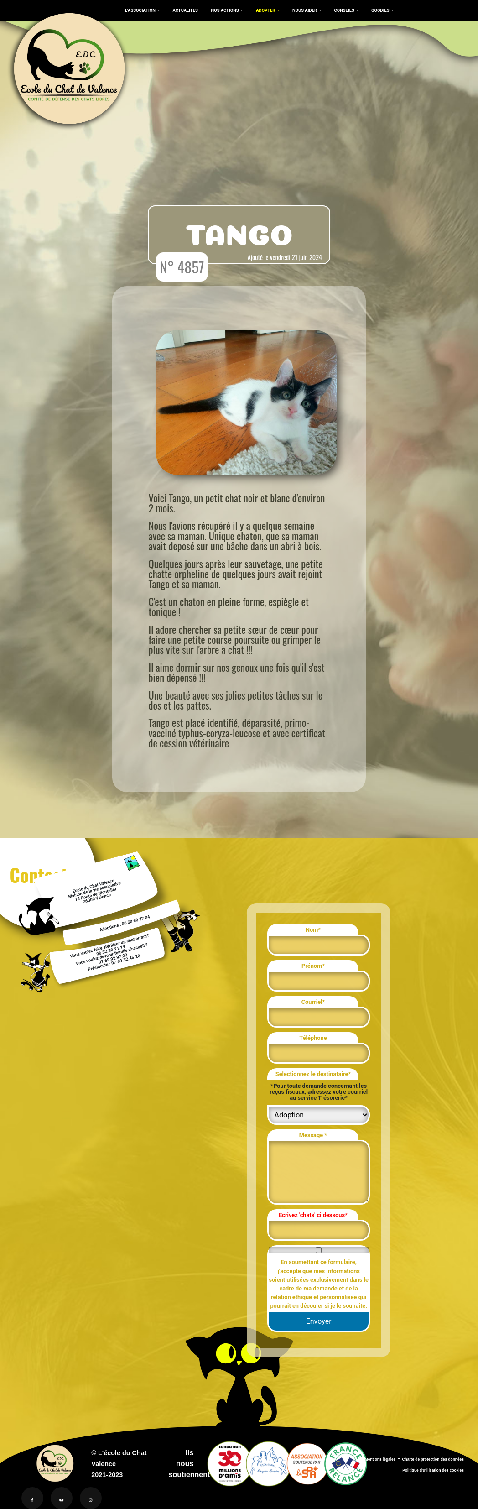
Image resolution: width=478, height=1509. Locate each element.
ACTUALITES (185, 10)
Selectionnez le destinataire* (313, 1073)
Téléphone (313, 1037)
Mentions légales (380, 1459)
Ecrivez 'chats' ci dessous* (313, 1214)
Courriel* (313, 1001)
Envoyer (319, 1321)
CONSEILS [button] (344, 10)
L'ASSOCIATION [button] (140, 10)
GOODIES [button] (380, 10)
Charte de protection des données (433, 1459)
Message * (313, 1135)
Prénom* (313, 965)
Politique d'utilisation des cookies (433, 1470)
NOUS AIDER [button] (305, 10)
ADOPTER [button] (266, 10)
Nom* (313, 929)
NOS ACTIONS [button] (225, 10)
